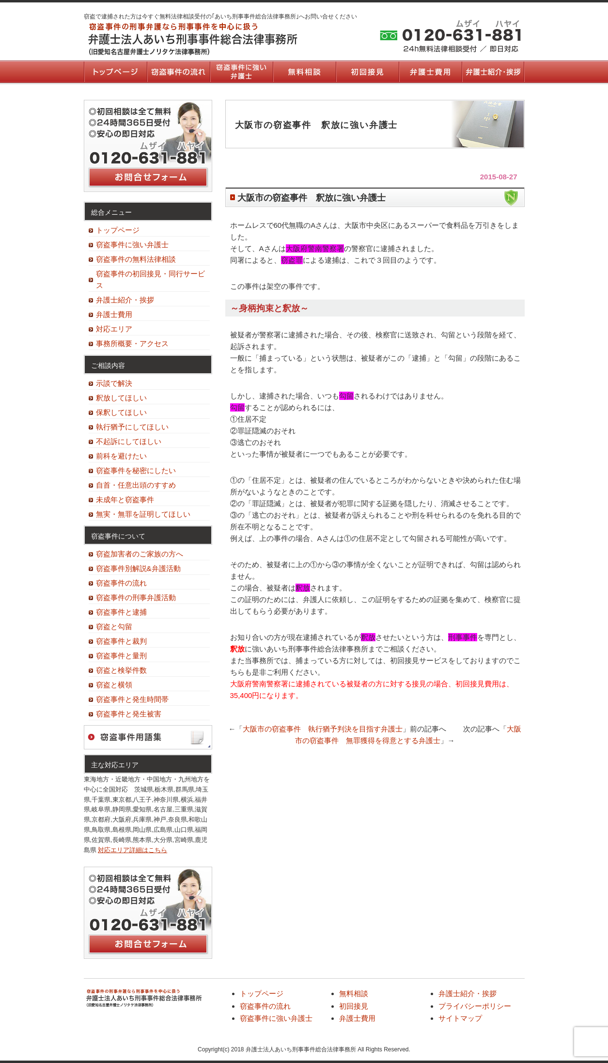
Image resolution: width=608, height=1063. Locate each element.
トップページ (115, 72)
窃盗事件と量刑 (121, 655)
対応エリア (114, 329)
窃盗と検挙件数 (121, 670)
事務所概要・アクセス (132, 343)
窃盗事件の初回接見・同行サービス (150, 279)
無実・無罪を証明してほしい (143, 514)
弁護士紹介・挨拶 (493, 72)
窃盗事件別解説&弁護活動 (138, 568)
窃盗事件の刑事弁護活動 (136, 597)
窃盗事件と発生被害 (128, 714)
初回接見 (367, 72)
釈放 (237, 649)
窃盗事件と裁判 (121, 641)
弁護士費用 (430, 72)
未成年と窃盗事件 (125, 499)
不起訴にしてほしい (128, 441)
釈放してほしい (121, 398)
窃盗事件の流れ (178, 72)
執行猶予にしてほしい (132, 427)
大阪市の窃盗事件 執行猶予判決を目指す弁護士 (323, 729)
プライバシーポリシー (474, 1006)
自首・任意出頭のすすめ (136, 485)
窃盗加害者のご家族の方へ (139, 554)
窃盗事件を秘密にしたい (136, 470)
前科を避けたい (121, 456)
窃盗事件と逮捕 (121, 612)
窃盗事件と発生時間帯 (132, 699)
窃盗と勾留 (114, 626)
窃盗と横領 (114, 685)
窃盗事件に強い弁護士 (241, 72)
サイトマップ (460, 1018)
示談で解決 (114, 383)
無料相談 (304, 72)
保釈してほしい (121, 412)
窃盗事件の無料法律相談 (136, 259)
